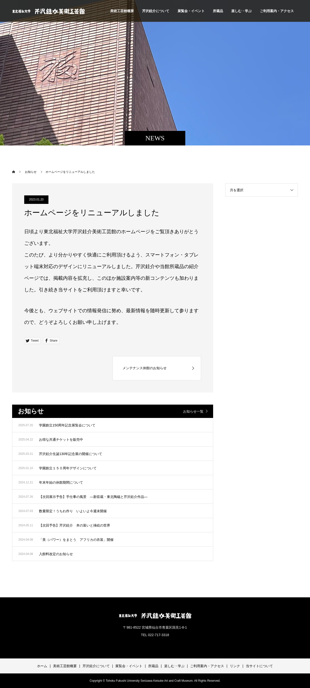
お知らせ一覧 (193, 411)
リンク (235, 666)
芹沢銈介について (155, 11)
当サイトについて (259, 666)
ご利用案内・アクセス (277, 11)
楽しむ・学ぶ (241, 11)
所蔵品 (218, 11)
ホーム (42, 666)
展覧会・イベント (191, 11)
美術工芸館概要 (122, 11)
